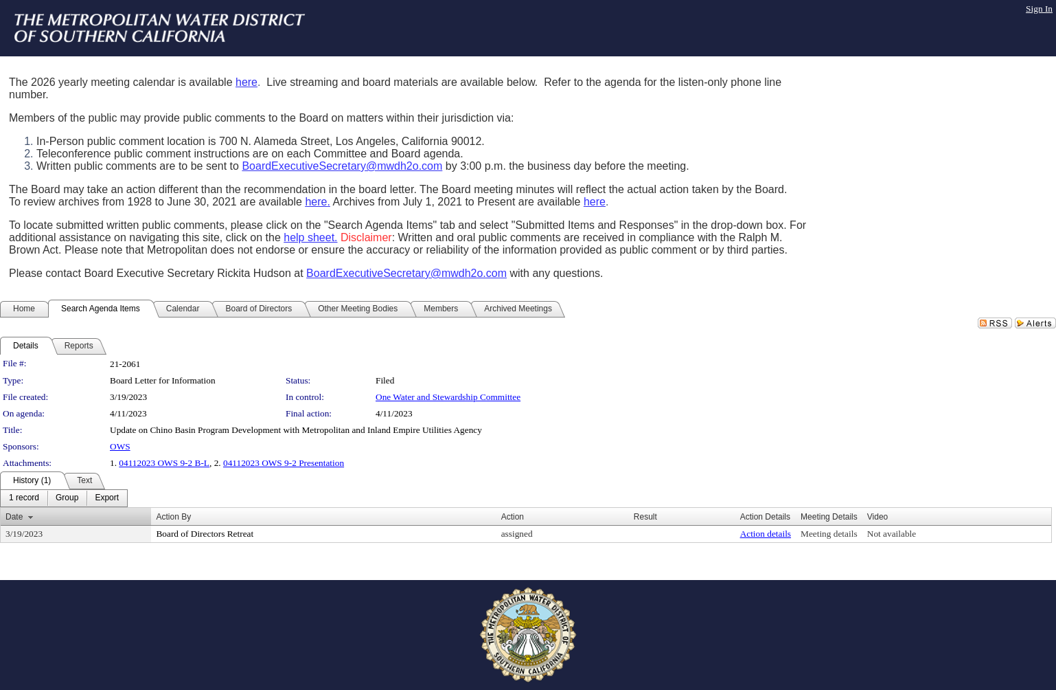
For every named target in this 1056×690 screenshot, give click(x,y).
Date (14, 517)
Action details (765, 533)
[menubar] (64, 498)
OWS (120, 446)
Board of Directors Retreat (204, 533)
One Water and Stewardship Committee (448, 397)
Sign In (1039, 8)
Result (645, 517)
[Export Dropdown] (107, 498)
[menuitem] (24, 498)
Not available (891, 533)
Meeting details (829, 533)
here (246, 82)
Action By (173, 517)
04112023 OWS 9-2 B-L (164, 463)
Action (512, 517)
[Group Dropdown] (67, 498)
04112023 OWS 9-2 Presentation (283, 463)
